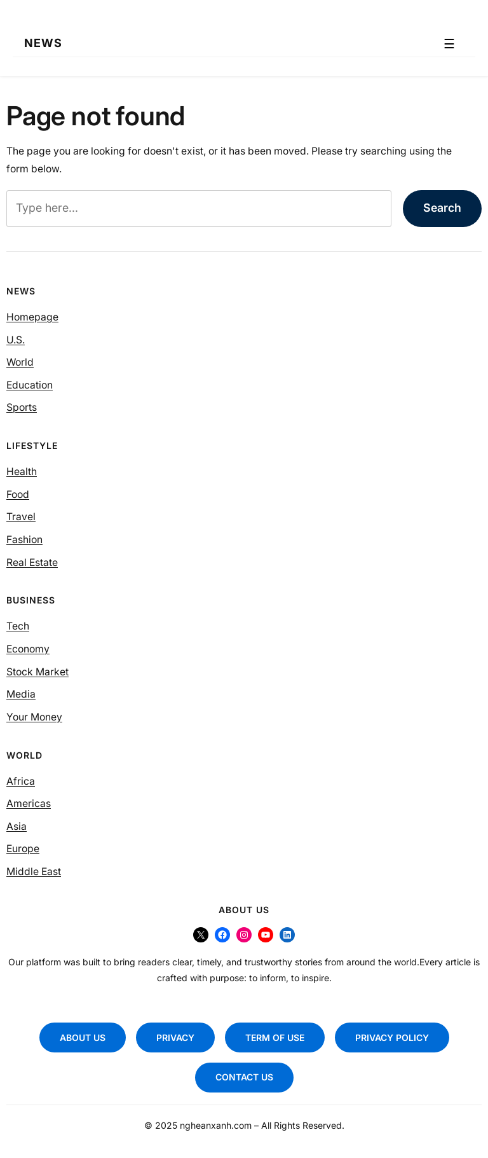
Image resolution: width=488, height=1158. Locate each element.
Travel (21, 517)
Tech (17, 626)
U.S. (15, 340)
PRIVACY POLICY (392, 1037)
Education (29, 385)
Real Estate (32, 562)
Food (17, 494)
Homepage (32, 317)
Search (442, 207)
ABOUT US (82, 1037)
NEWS (43, 43)
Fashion (24, 540)
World (20, 362)
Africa (20, 781)
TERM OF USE (274, 1037)
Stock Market (37, 672)
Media (21, 694)
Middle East (33, 871)
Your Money (34, 717)
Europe (22, 849)
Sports (21, 407)
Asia (16, 826)
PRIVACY (175, 1037)
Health (21, 471)
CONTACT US (244, 1077)
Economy (28, 649)
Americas (28, 803)
